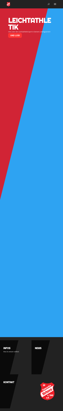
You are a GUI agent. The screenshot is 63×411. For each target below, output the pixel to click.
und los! (15, 35)
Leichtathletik (29, 23)
